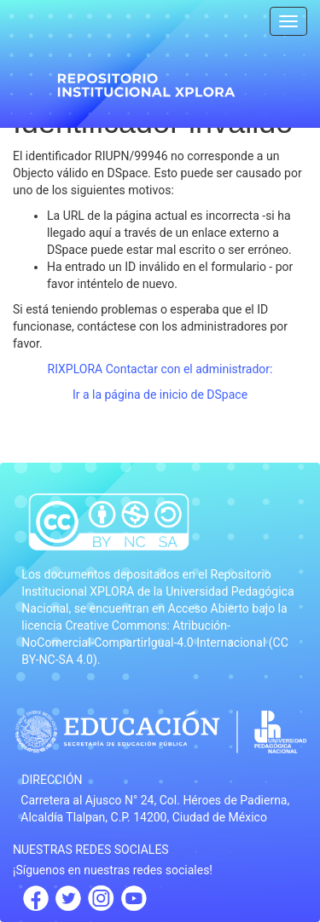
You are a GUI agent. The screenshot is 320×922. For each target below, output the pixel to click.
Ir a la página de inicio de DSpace (160, 394)
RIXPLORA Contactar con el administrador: (160, 369)
